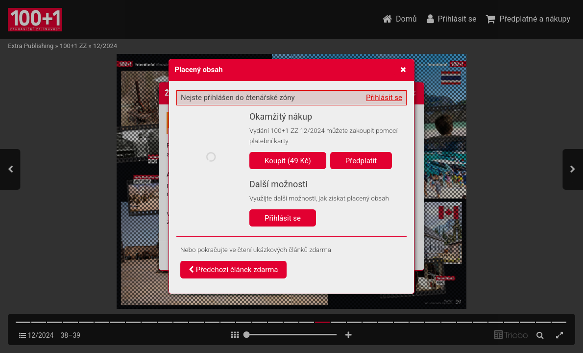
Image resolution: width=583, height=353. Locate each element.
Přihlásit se (384, 97)
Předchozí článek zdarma (233, 269)
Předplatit (361, 160)
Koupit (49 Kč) (288, 160)
